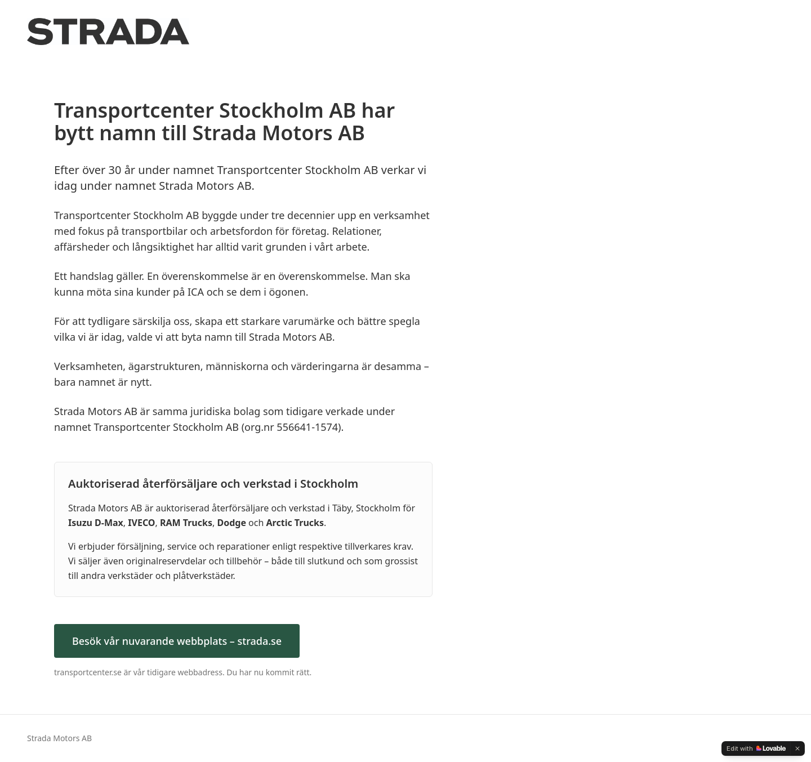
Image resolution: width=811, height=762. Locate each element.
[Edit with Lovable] (756, 748)
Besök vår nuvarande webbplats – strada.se (177, 641)
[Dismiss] (797, 748)
